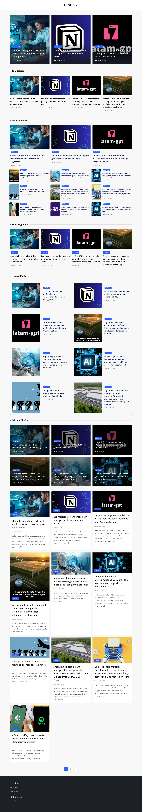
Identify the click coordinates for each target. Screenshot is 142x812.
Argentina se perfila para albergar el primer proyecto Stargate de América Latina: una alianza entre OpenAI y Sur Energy (70, 673)
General (17, 46)
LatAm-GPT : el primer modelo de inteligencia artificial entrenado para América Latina (112, 53)
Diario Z (71, 4)
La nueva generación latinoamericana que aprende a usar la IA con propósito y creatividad (116, 176)
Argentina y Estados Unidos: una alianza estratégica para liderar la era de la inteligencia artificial (75, 176)
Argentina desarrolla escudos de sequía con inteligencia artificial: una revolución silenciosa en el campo (34, 176)
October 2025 (15, 787)
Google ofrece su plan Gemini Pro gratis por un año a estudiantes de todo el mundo (75, 209)
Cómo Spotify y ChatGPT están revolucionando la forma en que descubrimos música (32, 209)
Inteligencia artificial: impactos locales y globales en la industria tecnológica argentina (116, 209)
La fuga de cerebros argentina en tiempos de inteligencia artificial (54, 393)
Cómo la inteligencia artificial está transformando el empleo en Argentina (28, 53)
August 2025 (15, 791)
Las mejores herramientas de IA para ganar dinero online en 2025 (70, 53)
